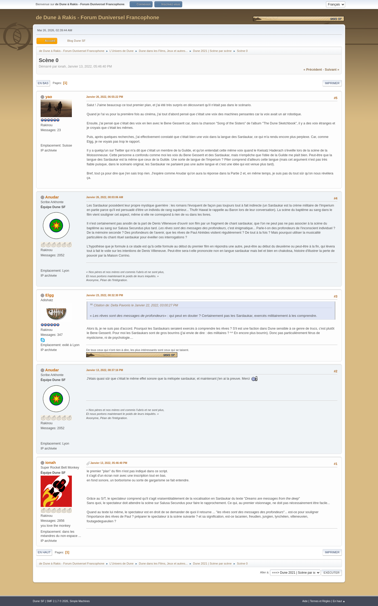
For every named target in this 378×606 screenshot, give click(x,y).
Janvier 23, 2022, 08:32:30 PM (104, 295)
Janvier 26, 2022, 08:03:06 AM (104, 197)
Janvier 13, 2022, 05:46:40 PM (108, 463)
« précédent (313, 69)
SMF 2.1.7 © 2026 (57, 601)
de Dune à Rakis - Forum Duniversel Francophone (97, 17)
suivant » (332, 69)
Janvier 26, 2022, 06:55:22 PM (104, 96)
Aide (304, 601)
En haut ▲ (339, 601)
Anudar (52, 197)
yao (48, 96)
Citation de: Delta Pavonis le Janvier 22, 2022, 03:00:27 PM (136, 305)
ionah (50, 462)
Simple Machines (80, 601)
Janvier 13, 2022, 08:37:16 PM (104, 370)
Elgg (49, 295)
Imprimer (332, 83)
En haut (44, 552)
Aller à (264, 572)
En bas (43, 83)
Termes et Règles (320, 601)
